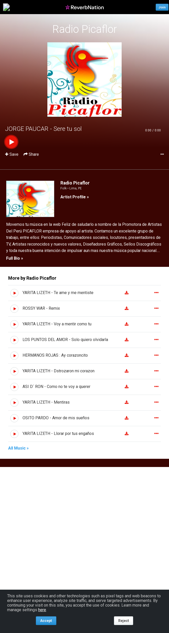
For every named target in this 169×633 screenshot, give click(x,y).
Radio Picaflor (84, 29)
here (42, 609)
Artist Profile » (74, 196)
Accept (46, 621)
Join (162, 7)
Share (31, 154)
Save (12, 154)
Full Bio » (14, 258)
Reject (123, 621)
